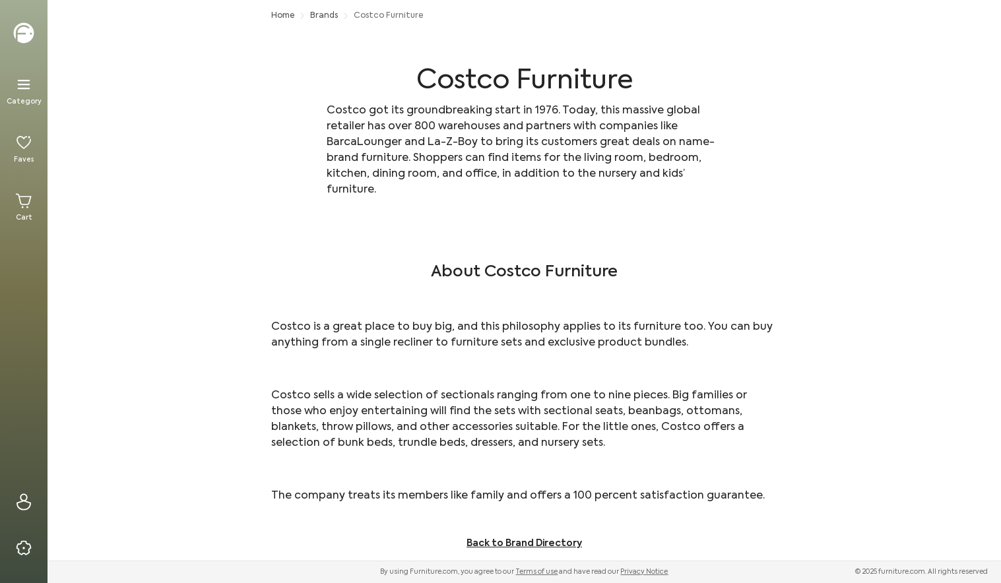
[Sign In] (24, 502)
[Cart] (24, 207)
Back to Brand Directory (524, 543)
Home (282, 16)
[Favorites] (24, 149)
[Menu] (24, 91)
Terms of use (536, 571)
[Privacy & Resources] (24, 548)
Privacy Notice (644, 571)
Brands (324, 16)
